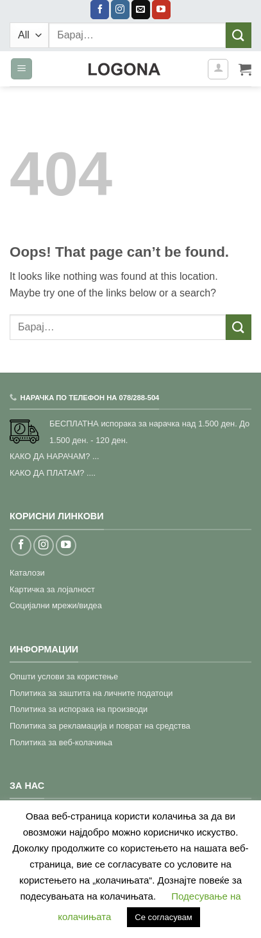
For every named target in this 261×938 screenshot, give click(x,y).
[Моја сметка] (218, 69)
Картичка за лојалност (52, 589)
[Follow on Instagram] (120, 9)
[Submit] (238, 34)
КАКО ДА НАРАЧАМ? (50, 456)
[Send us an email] (140, 9)
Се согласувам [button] (163, 917)
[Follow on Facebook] (99, 9)
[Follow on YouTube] (161, 9)
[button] (21, 68)
